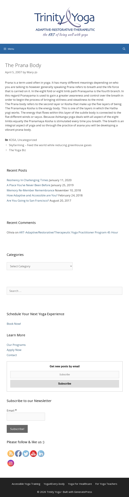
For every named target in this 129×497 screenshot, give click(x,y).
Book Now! (14, 324)
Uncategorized (27, 140)
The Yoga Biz (17, 150)
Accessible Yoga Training (26, 483)
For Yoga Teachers (106, 483)
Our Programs (16, 345)
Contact (12, 355)
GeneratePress (83, 491)
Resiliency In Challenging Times (27, 180)
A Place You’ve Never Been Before (28, 185)
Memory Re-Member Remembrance (30, 190)
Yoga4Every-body (54, 483)
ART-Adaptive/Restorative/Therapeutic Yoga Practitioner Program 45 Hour (68, 232)
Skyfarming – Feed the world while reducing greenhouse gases (50, 145)
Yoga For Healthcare (80, 483)
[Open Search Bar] (124, 49)
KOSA (12, 140)
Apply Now (14, 350)
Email (12, 410)
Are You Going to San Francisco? (28, 200)
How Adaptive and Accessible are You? (32, 195)
